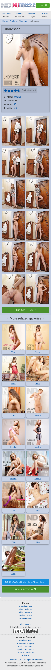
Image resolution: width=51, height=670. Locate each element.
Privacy (25, 655)
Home (5, 21)
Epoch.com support (25, 649)
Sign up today (25, 310)
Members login (25, 640)
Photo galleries (25, 609)
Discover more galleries (25, 581)
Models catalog (25, 615)
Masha (23, 21)
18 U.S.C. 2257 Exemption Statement (25, 660)
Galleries (6, 15)
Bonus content (25, 618)
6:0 (15, 108)
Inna (13, 510)
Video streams (25, 612)
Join (42, 5)
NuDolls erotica (26, 606)
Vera (13, 352)
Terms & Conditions (25, 652)
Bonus (44, 15)
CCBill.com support (25, 646)
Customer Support (25, 643)
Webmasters (25, 624)
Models (32, 15)
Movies (19, 15)
